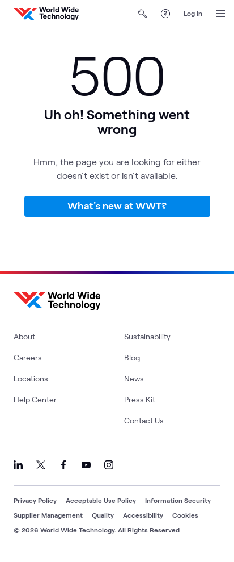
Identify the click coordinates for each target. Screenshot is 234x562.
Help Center (35, 399)
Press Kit (139, 399)
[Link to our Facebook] (63, 464)
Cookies (185, 515)
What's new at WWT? (117, 205)
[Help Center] (165, 13)
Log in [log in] (193, 13)
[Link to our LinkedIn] (18, 464)
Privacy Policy (35, 500)
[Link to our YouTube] (86, 464)
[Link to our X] (40, 464)
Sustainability (147, 336)
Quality (103, 515)
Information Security (178, 500)
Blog (132, 357)
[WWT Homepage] (46, 13)
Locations (31, 378)
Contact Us (144, 420)
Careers (28, 357)
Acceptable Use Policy (101, 500)
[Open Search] (142, 13)
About (24, 336)
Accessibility (143, 515)
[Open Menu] (220, 13)
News (134, 378)
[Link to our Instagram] (108, 464)
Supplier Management (48, 515)
